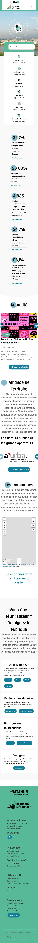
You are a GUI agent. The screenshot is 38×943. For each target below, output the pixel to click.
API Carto (8, 679)
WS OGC (27, 679)
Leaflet (4, 564)
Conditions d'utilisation (26, 933)
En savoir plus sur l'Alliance (19, 469)
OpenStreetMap (10, 566)
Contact (9, 891)
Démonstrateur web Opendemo (18, 883)
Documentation (12, 881)
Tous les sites (11, 911)
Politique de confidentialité (15, 937)
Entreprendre (12, 908)
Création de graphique (26, 711)
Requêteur (8, 686)
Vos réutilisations (13, 856)
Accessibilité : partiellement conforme (19, 940)
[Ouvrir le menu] (31, 5)
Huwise (15, 564)
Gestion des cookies (11, 933)
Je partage (10, 743)
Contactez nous (19, 768)
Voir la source (17, 158)
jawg (27, 564)
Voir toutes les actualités (19, 367)
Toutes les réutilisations (24, 743)
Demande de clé (12, 878)
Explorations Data (13, 851)
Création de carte (10, 711)
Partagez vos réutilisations (16, 853)
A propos (28, 937)
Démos (18, 679)
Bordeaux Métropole (14, 903)
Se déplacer (11, 906)
